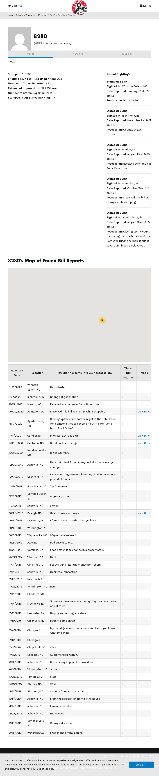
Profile (30, 53)
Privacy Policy (90, 764)
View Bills (144, 411)
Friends (77, 53)
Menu (147, 5)
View (13, 62)
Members (42, 15)
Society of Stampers (25, 15)
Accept (141, 764)
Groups (126, 53)
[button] (103, 327)
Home (10, 15)
